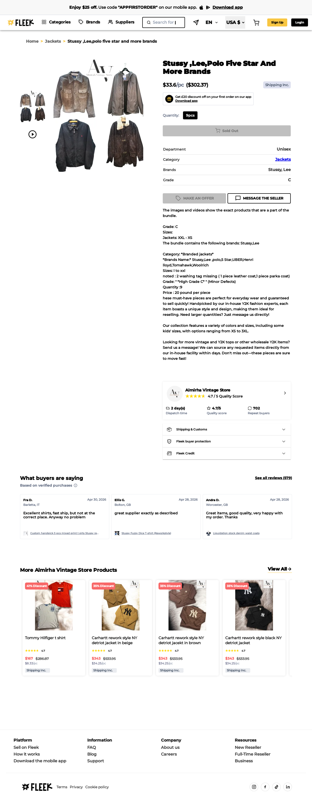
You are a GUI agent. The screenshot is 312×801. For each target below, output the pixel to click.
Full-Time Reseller (252, 754)
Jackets (53, 41)
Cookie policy (97, 787)
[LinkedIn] (287, 787)
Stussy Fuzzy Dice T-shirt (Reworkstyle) (146, 533)
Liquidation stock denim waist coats (236, 533)
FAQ (91, 747)
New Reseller (248, 747)
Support (95, 761)
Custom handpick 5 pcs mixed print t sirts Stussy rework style (65, 533)
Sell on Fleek (26, 747)
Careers (169, 754)
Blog (91, 754)
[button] (226, 429)
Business (244, 761)
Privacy (76, 787)
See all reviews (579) (273, 478)
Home (32, 41)
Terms (61, 787)
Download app (186, 101)
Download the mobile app (40, 761)
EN (212, 22)
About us (170, 747)
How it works (27, 754)
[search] (163, 22)
